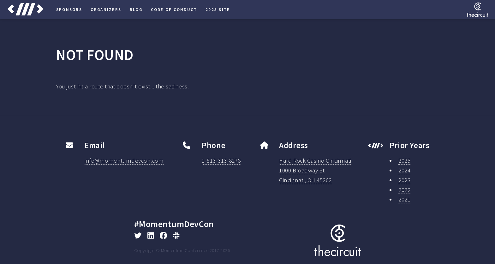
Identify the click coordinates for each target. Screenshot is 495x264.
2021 (404, 199)
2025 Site (218, 9)
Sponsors (69, 9)
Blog (136, 9)
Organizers (106, 9)
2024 (404, 170)
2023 (404, 180)
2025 (404, 160)
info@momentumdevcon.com (124, 160)
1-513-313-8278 (221, 160)
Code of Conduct (174, 9)
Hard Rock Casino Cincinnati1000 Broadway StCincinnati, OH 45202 (315, 170)
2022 (404, 190)
